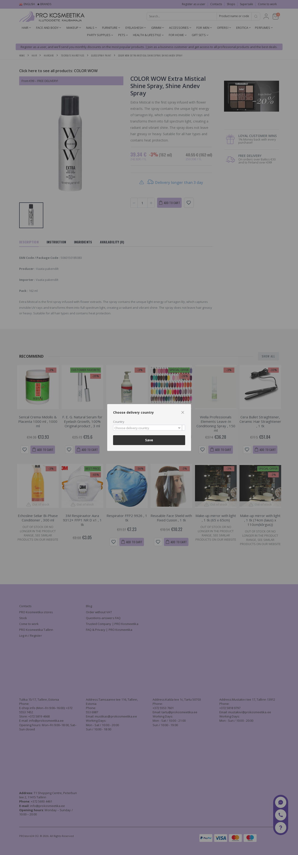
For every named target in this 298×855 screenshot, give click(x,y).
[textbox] (147, 428)
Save (149, 440)
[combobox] (149, 428)
